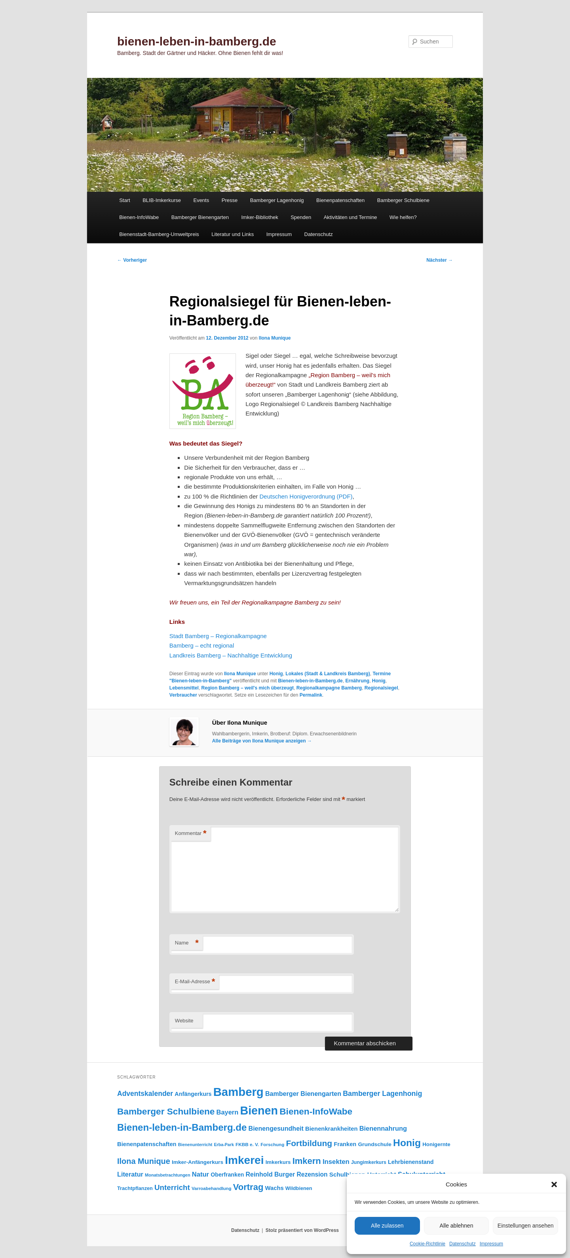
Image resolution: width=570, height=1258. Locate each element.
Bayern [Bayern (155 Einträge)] (228, 1112)
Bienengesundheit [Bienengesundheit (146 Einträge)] (276, 1128)
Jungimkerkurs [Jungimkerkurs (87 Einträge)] (368, 1162)
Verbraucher (183, 695)
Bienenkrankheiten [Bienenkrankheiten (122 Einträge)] (331, 1129)
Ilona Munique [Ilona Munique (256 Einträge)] (143, 1161)
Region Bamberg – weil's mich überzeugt (247, 688)
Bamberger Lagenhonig (277, 200)
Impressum (491, 1244)
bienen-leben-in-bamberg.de (196, 41)
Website (184, 1021)
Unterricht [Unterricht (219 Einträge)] (172, 1187)
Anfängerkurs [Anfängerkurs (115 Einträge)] (193, 1094)
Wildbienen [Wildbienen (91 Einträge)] (298, 1188)
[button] (554, 1184)
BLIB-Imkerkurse (161, 200)
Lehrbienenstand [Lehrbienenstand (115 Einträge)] (410, 1162)
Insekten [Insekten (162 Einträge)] (336, 1161)
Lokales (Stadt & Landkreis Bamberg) (327, 673)
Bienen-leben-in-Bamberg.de (310, 681)
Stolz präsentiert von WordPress (302, 1230)
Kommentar (191, 833)
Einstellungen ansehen (526, 1225)
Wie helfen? (403, 217)
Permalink (311, 695)
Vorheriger (132, 260)
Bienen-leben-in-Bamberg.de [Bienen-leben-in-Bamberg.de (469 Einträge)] (182, 1127)
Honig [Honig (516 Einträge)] (407, 1142)
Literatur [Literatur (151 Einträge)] (130, 1174)
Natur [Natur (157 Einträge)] (200, 1174)
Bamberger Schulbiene (403, 200)
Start (124, 200)
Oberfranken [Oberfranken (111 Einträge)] (227, 1174)
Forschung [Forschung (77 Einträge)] (272, 1144)
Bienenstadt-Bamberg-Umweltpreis (159, 234)
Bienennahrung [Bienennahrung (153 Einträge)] (383, 1128)
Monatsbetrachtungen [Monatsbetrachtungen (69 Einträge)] (167, 1175)
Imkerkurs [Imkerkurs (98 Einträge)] (278, 1162)
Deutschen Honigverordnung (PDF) (305, 496)
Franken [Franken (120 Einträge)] (345, 1144)
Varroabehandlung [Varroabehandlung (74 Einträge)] (212, 1188)
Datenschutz (462, 1244)
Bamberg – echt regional (201, 645)
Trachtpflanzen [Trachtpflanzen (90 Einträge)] (135, 1188)
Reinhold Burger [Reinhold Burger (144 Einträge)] (270, 1174)
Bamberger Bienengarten (200, 217)
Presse (230, 200)
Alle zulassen (387, 1225)
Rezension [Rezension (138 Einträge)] (312, 1174)
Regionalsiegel (381, 688)
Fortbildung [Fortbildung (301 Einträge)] (309, 1143)
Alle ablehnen (456, 1225)
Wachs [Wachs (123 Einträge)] (274, 1188)
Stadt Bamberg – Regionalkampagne (218, 636)
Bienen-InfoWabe (139, 217)
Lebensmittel (184, 688)
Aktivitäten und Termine (350, 217)
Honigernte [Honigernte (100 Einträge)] (436, 1144)
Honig (276, 673)
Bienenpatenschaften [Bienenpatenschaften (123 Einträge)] (147, 1144)
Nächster (439, 260)
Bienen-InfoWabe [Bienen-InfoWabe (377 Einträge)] (315, 1111)
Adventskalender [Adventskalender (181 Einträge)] (145, 1093)
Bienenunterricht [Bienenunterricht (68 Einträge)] (195, 1144)
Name (187, 943)
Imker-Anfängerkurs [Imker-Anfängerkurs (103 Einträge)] (197, 1162)
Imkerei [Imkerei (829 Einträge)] (244, 1160)
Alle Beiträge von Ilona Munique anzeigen (262, 741)
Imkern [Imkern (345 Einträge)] (307, 1161)
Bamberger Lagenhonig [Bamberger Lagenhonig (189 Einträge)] (382, 1093)
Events (201, 200)
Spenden (301, 217)
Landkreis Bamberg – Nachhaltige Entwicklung (230, 655)
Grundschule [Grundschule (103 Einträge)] (374, 1144)
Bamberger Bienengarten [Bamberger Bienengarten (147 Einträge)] (303, 1093)
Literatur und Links (232, 234)
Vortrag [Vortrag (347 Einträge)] (248, 1187)
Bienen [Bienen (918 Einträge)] (259, 1110)
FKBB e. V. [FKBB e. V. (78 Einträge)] (247, 1144)
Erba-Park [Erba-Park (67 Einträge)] (224, 1144)
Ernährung (357, 681)
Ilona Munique (275, 338)
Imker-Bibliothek (259, 217)
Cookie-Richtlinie (427, 1244)
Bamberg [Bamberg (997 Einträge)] (238, 1091)
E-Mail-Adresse (195, 982)
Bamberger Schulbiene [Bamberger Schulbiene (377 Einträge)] (166, 1111)
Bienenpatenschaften (340, 200)
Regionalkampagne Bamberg (329, 688)
